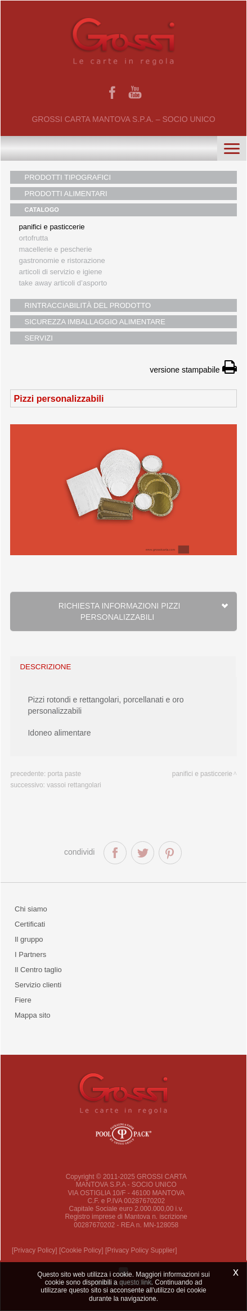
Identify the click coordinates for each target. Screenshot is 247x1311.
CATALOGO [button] (41, 209)
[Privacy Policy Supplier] (141, 1250)
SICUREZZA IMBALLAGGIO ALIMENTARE (94, 321)
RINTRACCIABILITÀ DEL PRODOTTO (87, 305)
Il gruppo (29, 939)
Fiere (23, 1000)
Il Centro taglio (38, 969)
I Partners (30, 954)
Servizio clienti (38, 985)
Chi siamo (31, 909)
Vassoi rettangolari (74, 785)
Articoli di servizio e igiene (60, 271)
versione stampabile (193, 369)
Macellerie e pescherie (55, 249)
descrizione (45, 667)
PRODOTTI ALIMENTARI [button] (65, 193)
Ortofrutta (33, 238)
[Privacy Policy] (34, 1250)
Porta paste (65, 774)
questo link (135, 1282)
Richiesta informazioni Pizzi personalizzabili (143, 611)
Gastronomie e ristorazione (62, 260)
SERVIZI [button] (38, 338)
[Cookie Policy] (81, 1250)
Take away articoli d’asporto (63, 283)
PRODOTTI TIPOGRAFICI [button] (67, 177)
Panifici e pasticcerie (51, 227)
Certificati (30, 924)
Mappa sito (33, 1015)
